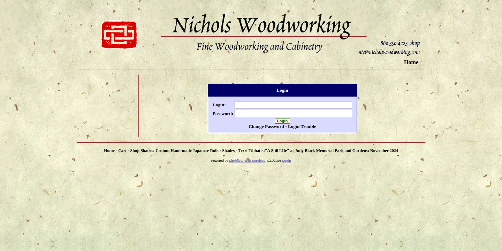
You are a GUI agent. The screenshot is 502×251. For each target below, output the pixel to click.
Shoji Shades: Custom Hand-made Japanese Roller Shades (182, 150)
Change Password (266, 126)
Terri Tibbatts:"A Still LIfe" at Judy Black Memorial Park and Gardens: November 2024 (318, 150)
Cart (122, 150)
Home (411, 62)
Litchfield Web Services (247, 160)
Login (286, 160)
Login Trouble (302, 126)
